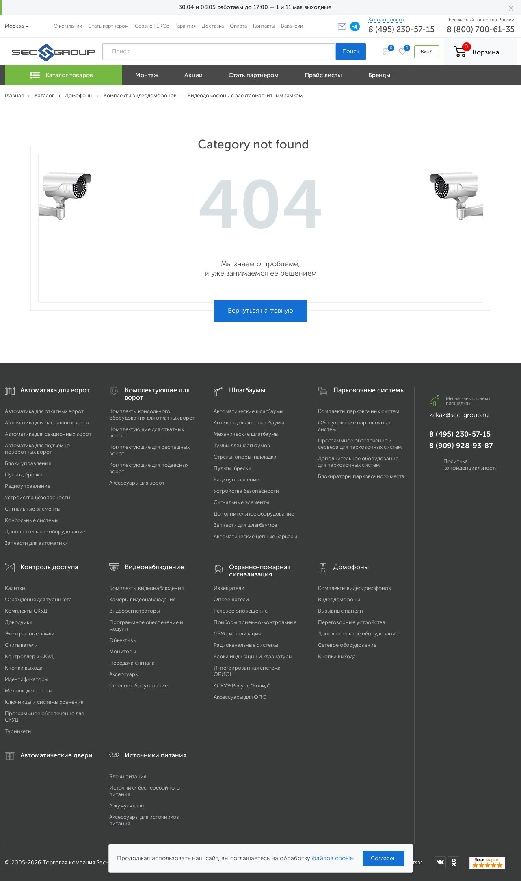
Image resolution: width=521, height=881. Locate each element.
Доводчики (18, 622)
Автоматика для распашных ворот (47, 423)
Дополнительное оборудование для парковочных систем (358, 461)
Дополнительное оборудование (45, 532)
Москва (14, 26)
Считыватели (21, 645)
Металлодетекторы (28, 690)
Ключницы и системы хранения (44, 702)
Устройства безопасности (37, 497)
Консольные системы (31, 520)
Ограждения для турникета (38, 599)
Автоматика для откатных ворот (44, 411)
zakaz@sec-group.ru (459, 415)
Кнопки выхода (24, 668)
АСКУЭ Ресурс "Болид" (242, 686)
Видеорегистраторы (134, 611)
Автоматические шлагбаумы (248, 411)
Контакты (264, 26)
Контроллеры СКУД (29, 656)
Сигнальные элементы (33, 509)
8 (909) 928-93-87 (461, 445)
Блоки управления (28, 463)
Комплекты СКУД (26, 611)
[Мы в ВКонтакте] (440, 862)
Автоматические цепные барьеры (255, 536)
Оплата (238, 26)
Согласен (383, 858)
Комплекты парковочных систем (358, 411)
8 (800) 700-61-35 (481, 29)
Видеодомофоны (339, 599)
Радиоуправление (27, 486)
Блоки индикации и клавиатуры (253, 656)
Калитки (15, 588)
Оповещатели (231, 599)
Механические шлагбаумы (246, 434)
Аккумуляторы (127, 806)
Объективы (123, 640)
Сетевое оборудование (138, 686)
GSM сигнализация (237, 634)
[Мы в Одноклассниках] (453, 862)
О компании (68, 26)
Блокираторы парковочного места (361, 476)
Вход (426, 51)
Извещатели (229, 588)
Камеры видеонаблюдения (142, 599)
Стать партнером (108, 26)
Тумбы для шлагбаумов (242, 445)
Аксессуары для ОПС (240, 697)
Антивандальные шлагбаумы (249, 423)
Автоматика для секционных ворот (48, 434)
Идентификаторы (26, 679)
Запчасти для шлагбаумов (245, 525)
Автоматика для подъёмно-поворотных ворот (38, 448)
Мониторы (122, 651)
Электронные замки (29, 634)
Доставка (213, 26)
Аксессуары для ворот (136, 483)
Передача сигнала (132, 663)
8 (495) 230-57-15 (401, 29)
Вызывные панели (340, 611)
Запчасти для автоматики (36, 543)
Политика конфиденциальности (470, 464)
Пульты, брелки (24, 475)
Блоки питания (127, 776)
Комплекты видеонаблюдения (146, 588)
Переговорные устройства (351, 622)
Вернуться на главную (260, 310)
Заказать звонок (386, 19)
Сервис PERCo (152, 26)
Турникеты (18, 731)
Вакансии (292, 26)
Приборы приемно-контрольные (255, 622)
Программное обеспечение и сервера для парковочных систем (360, 443)
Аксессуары (124, 674)
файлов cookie (332, 858)
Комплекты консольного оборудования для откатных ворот (152, 414)
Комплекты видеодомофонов (354, 588)
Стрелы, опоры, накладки (245, 457)
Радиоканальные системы (246, 645)
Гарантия (185, 26)
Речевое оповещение (241, 611)
